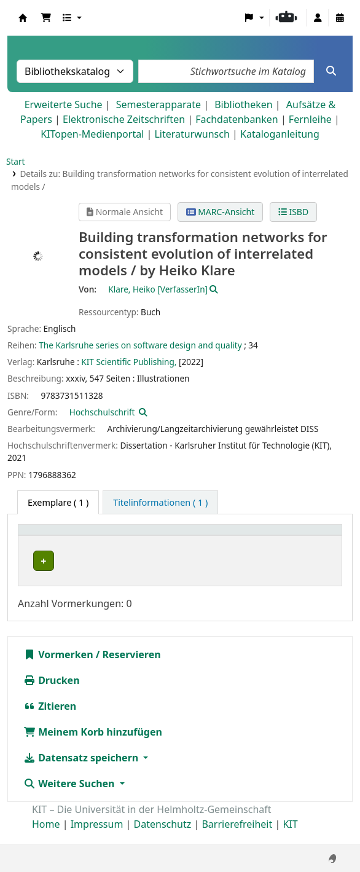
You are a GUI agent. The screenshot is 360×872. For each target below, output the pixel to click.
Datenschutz (163, 837)
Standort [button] (225, 536)
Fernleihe (310, 119)
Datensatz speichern (82, 770)
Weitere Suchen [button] (70, 796)
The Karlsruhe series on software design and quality (140, 345)
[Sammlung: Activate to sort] (166, 537)
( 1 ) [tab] (58, 502)
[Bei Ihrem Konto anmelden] (317, 17)
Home (46, 837)
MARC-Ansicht (220, 212)
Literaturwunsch (191, 134)
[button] (46, 17)
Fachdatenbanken (236, 119)
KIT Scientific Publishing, (128, 361)
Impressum (97, 837)
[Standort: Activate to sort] (246, 537)
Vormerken (58, 667)
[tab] (160, 502)
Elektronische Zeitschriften (124, 119)
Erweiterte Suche (64, 104)
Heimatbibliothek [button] (62, 536)
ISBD (293, 212)
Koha (22, 18)
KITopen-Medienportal (92, 134)
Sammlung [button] (158, 536)
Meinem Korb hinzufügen (92, 745)
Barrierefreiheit (237, 837)
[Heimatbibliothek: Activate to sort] (74, 537)
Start (15, 161)
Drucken (51, 693)
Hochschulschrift (102, 412)
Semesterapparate (158, 104)
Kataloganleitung (279, 134)
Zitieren (49, 719)
